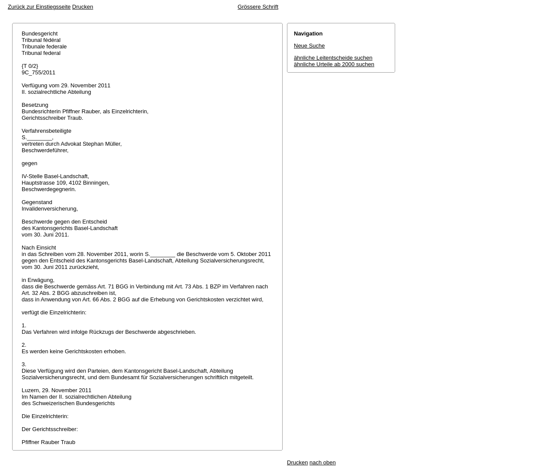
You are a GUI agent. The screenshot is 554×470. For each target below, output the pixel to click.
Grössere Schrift (258, 6)
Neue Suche (309, 45)
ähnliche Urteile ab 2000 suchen (334, 64)
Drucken (82, 6)
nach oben (322, 462)
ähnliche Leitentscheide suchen (333, 57)
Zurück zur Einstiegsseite (39, 6)
